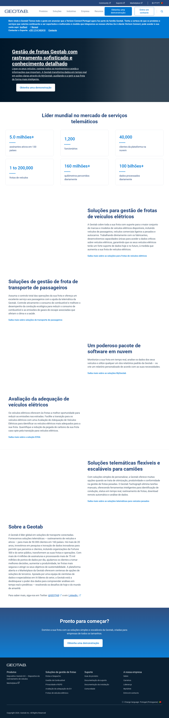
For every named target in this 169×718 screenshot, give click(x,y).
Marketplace (136, 3)
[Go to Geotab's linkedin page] (152, 712)
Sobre (125, 676)
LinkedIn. (73, 595)
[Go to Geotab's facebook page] (139, 712)
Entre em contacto (144, 11)
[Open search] (161, 11)
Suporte (120, 3)
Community (105, 3)
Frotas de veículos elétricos (57, 693)
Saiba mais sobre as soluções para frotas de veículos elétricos (117, 256)
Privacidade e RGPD (54, 684)
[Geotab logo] (17, 11)
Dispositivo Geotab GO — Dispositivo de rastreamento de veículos (23, 677)
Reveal (35, 27)
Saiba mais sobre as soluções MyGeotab (107, 373)
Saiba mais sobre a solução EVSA (24, 437)
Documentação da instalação (96, 684)
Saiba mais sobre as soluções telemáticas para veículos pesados (118, 501)
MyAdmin (127, 689)
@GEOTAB (53, 595)
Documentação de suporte (95, 680)
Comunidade (89, 689)
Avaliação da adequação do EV (58, 689)
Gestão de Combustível (55, 680)
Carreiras (127, 680)
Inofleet (23, 27)
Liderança (127, 684)
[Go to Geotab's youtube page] (159, 712)
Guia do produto (91, 676)
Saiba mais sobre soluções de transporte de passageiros (35, 320)
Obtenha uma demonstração (118, 11)
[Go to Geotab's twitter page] (145, 712)
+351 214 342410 (37, 30)
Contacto (52, 30)
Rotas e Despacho (53, 676)
